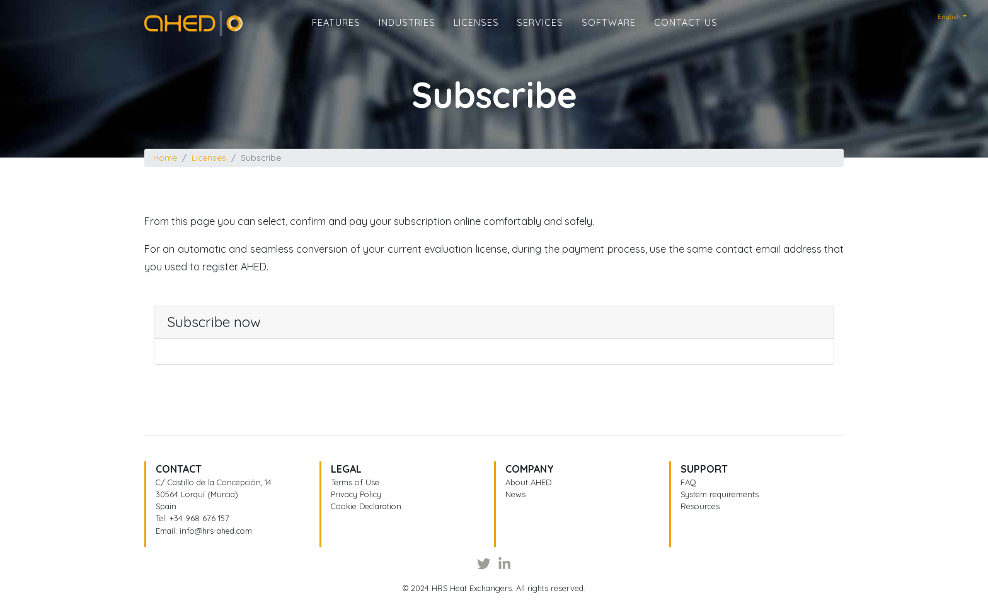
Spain (166, 506)
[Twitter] (483, 564)
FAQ (688, 482)
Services (540, 32)
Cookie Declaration (366, 506)
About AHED (528, 482)
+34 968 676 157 (199, 518)
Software (609, 32)
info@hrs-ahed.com (216, 531)
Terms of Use (355, 482)
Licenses (476, 32)
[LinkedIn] (504, 564)
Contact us (686, 32)
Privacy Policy (356, 494)
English (949, 17)
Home (158, 27)
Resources (700, 506)
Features (336, 32)
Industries (407, 32)
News (515, 494)
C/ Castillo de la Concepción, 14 (214, 482)
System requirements (720, 494)
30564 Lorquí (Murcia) (197, 494)
